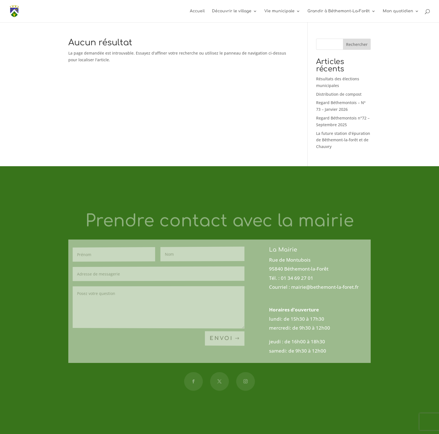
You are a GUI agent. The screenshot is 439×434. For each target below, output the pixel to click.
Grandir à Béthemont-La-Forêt (338, 11)
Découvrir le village (231, 11)
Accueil (197, 11)
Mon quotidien (398, 11)
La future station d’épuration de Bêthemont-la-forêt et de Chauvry (343, 140)
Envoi (221, 339)
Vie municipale (279, 11)
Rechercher (357, 44)
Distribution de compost (338, 94)
